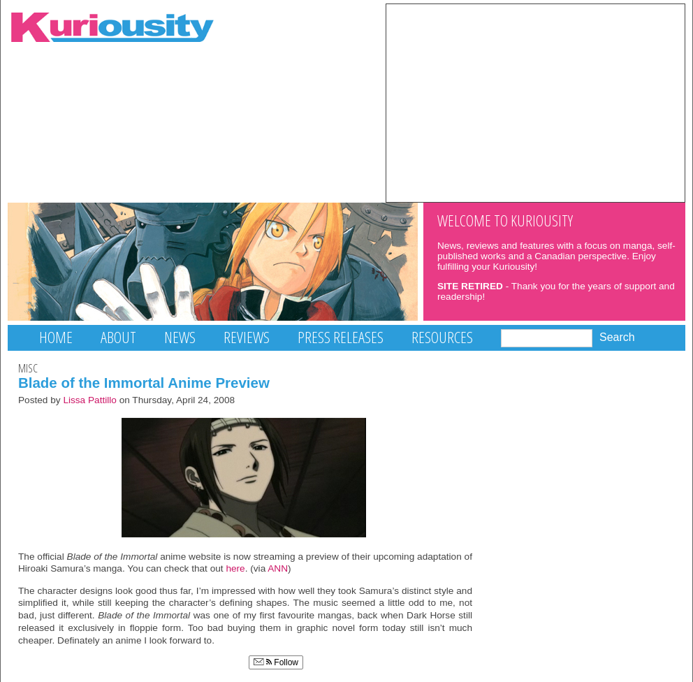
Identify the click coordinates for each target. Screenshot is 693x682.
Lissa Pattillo (90, 400)
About (118, 337)
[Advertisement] (535, 102)
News (180, 337)
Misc (28, 368)
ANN (278, 568)
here (235, 568)
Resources (442, 337)
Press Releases (341, 337)
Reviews (247, 337)
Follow (276, 662)
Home (56, 337)
